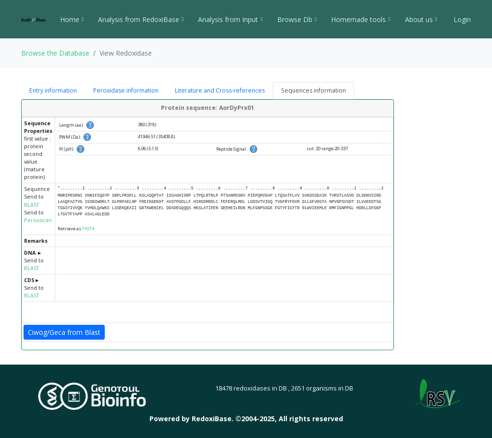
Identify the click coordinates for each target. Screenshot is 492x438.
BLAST (31, 204)
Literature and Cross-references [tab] (220, 90)
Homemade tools (360, 19)
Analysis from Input (230, 19)
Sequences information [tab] (313, 90)
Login (461, 19)
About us (421, 19)
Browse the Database (55, 53)
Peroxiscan (38, 220)
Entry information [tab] (53, 90)
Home (72, 19)
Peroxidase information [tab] (126, 90)
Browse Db (297, 19)
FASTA (88, 228)
